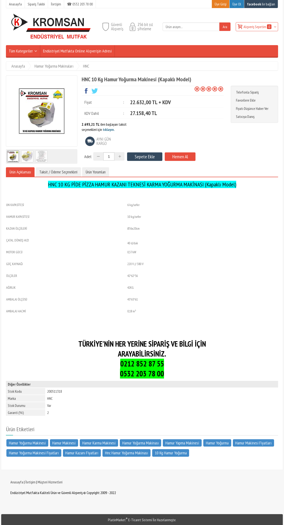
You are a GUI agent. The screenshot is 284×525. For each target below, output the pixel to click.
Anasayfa (16, 482)
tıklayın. (109, 129)
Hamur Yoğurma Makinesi (27, 442)
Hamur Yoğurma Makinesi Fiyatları (34, 452)
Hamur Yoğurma (217, 442)
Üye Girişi (220, 4)
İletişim (30, 482)
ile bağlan (261, 4)
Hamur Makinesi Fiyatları (253, 442)
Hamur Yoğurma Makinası (140, 442)
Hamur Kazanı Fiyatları (81, 452)
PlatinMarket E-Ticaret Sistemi (130, 519)
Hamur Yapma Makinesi (182, 442)
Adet (88, 156)
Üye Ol (236, 4)
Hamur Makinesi (63, 442)
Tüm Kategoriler (21, 51)
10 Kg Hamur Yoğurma (171, 452)
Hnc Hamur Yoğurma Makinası (126, 452)
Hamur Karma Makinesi (98, 442)
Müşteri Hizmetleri (50, 482)
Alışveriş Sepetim (258, 26)
